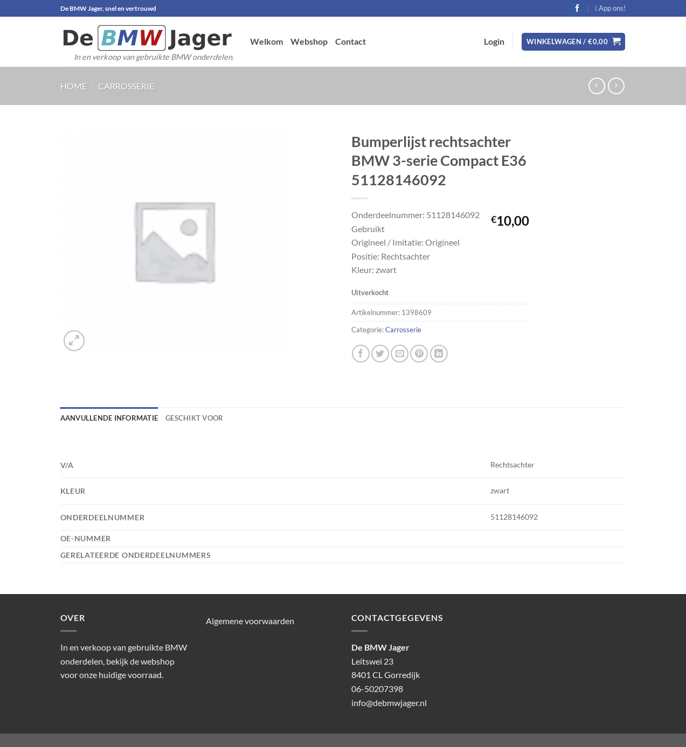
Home (73, 86)
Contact (350, 41)
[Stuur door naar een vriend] (399, 353)
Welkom (266, 41)
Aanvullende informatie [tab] (109, 418)
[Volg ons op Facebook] (577, 8)
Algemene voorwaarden (250, 621)
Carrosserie (126, 86)
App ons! (610, 8)
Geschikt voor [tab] (194, 418)
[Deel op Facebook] (361, 353)
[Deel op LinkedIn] (439, 353)
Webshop (309, 41)
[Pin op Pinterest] (419, 353)
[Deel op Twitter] (380, 353)
